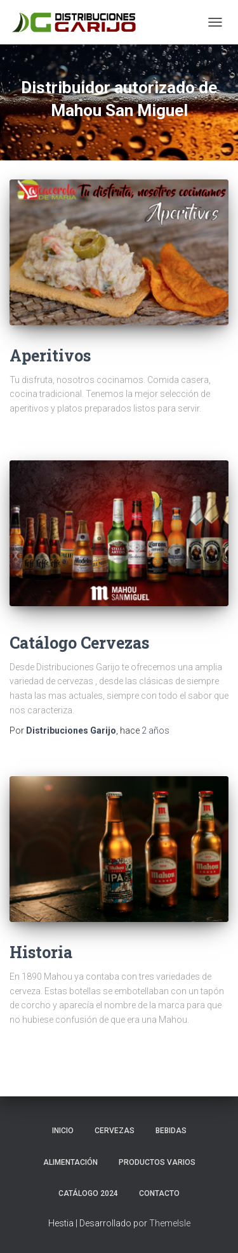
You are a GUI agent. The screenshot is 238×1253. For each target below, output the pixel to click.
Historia (41, 952)
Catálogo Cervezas (79, 642)
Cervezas (115, 1130)
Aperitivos (50, 355)
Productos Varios (157, 1162)
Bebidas (171, 1130)
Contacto (159, 1193)
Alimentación (70, 1162)
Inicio (63, 1130)
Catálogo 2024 (88, 1193)
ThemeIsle (169, 1223)
